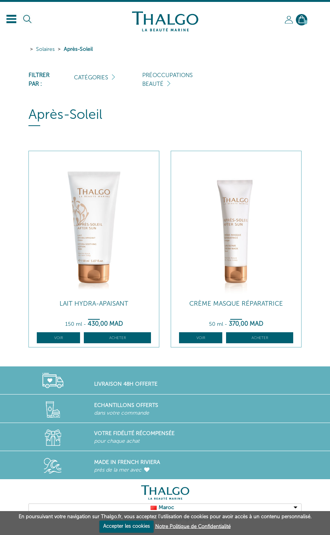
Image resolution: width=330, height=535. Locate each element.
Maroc (166, 507)
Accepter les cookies (126, 526)
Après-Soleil (78, 49)
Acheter (117, 338)
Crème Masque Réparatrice (236, 303)
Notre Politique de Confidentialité (193, 526)
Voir (58, 338)
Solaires (45, 49)
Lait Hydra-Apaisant (94, 303)
